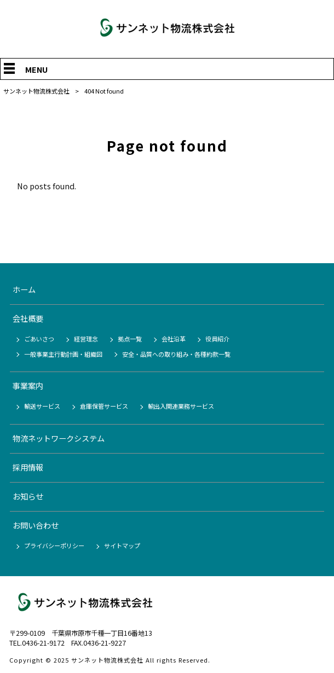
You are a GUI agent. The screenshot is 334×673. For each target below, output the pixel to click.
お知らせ (28, 496)
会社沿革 (174, 338)
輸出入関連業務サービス (181, 406)
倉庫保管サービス (104, 406)
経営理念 (86, 338)
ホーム (24, 289)
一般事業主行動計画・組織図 (63, 354)
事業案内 (28, 385)
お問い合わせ (36, 525)
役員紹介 (217, 338)
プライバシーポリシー (54, 545)
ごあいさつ (39, 338)
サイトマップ (122, 545)
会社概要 (28, 318)
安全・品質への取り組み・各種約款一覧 (176, 354)
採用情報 (28, 467)
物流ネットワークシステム (59, 438)
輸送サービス (42, 406)
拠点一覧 (130, 338)
